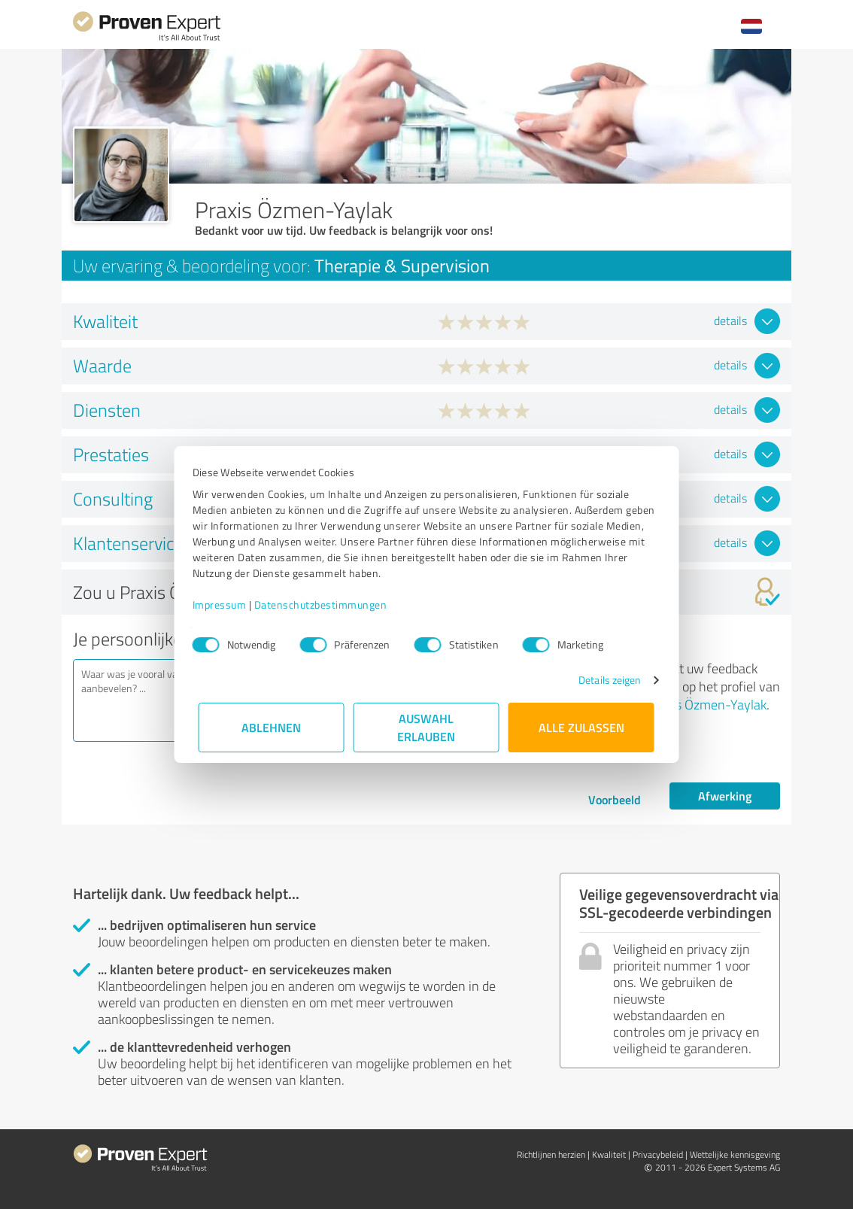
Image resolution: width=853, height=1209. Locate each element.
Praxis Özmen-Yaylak (706, 704)
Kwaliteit (609, 1154)
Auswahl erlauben (427, 727)
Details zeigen (603, 680)
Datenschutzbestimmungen (326, 604)
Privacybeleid (658, 1154)
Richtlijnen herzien (551, 1154)
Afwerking (724, 795)
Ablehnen (272, 727)
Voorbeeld (614, 799)
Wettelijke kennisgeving (735, 1154)
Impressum (226, 604)
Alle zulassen (581, 727)
